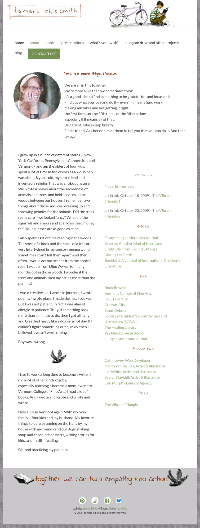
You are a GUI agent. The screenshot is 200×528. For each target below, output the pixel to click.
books (50, 42)
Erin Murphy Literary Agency (128, 417)
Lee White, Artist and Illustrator (130, 406)
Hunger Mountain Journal (126, 373)
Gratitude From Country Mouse (131, 283)
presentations (72, 42)
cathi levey (92, 508)
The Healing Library (120, 361)
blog (18, 52)
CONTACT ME (44, 53)
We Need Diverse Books (124, 367)
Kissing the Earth (118, 289)
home (19, 42)
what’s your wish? (104, 42)
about (35, 42)
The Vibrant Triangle (121, 439)
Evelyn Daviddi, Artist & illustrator (132, 411)
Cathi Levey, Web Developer (128, 394)
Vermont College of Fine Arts (128, 327)
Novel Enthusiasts (119, 220)
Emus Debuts (115, 344)
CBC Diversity (116, 333)
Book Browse (115, 322)
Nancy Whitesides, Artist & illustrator (135, 400)
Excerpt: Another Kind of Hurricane (133, 277)
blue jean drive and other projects (151, 42)
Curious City (115, 339)
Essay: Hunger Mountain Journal (131, 272)
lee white (122, 508)
